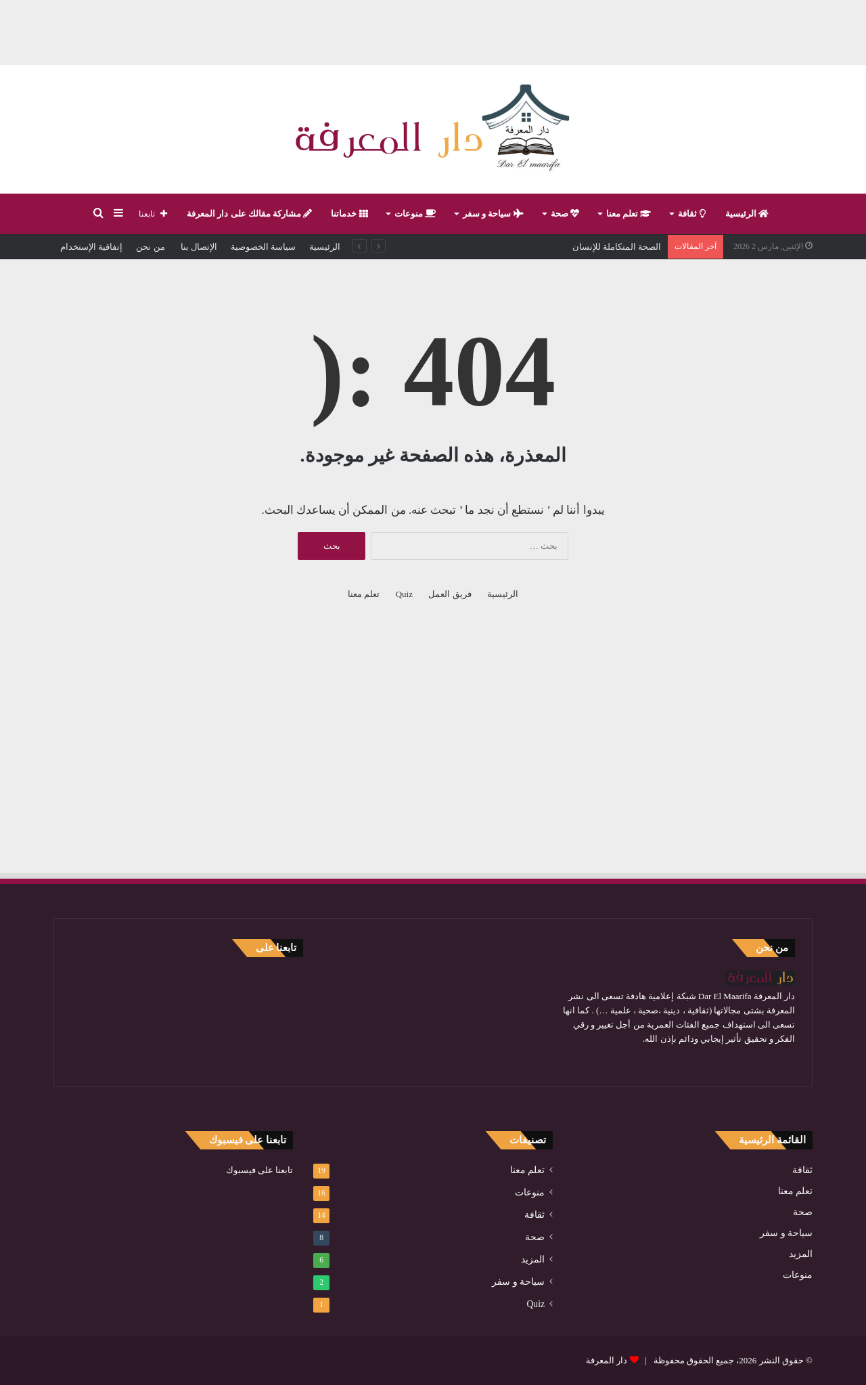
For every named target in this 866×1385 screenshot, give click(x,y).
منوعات (415, 213)
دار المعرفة (606, 1360)
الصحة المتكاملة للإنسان (617, 247)
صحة (565, 213)
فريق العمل (449, 594)
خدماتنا (349, 213)
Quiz (404, 594)
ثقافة (691, 213)
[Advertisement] (433, 30)
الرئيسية (747, 213)
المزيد (801, 1254)
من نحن (150, 247)
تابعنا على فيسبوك (260, 1170)
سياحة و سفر (493, 213)
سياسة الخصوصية (263, 247)
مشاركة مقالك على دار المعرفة (249, 213)
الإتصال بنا (198, 247)
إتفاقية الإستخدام (91, 247)
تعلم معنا (629, 213)
